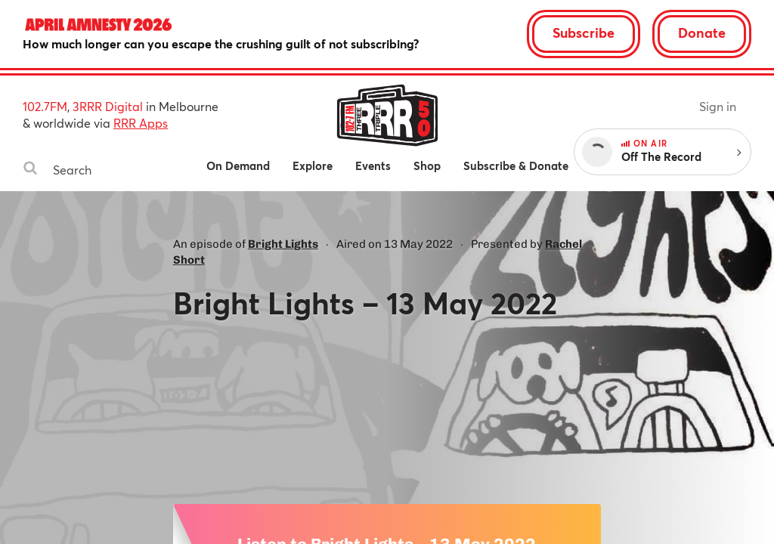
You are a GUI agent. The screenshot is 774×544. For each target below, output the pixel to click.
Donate (702, 32)
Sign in (717, 106)
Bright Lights (283, 244)
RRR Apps (140, 123)
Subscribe (584, 32)
